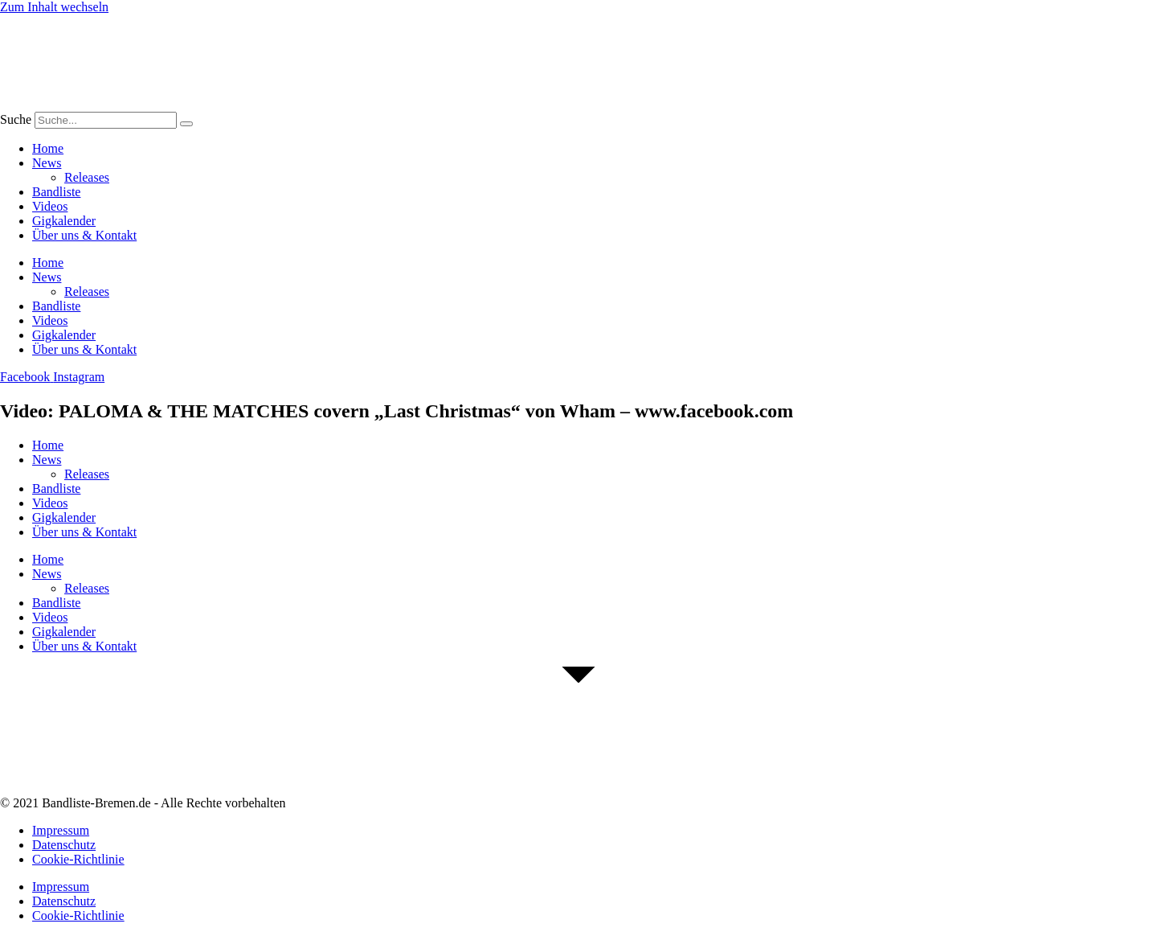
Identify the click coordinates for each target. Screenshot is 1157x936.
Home (47, 148)
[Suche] (186, 123)
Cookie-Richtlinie (78, 859)
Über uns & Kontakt (84, 235)
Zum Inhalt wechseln (54, 7)
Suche (15, 119)
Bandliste (56, 192)
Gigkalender (64, 221)
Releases (86, 177)
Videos (49, 206)
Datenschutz (64, 845)
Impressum (60, 830)
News (46, 163)
